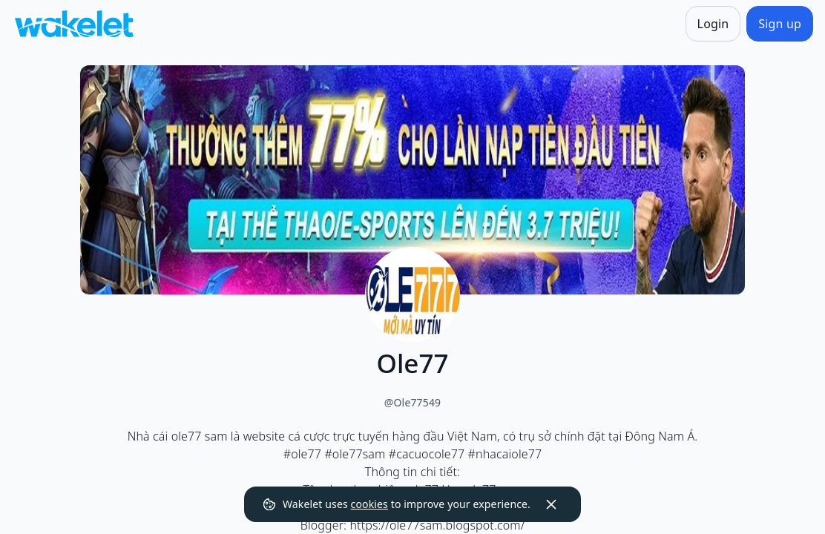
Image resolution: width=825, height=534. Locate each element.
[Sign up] (779, 24)
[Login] (713, 24)
